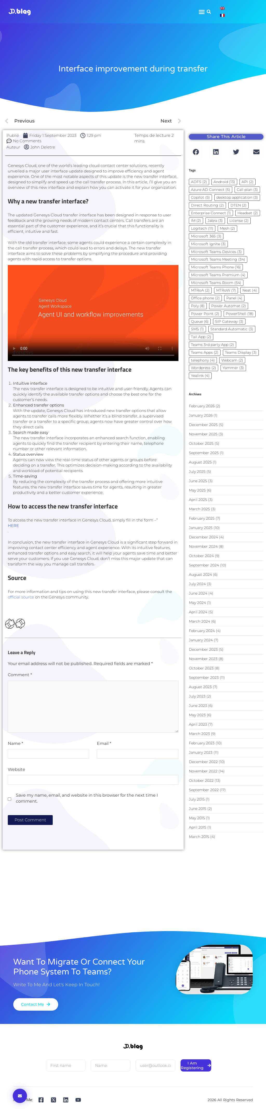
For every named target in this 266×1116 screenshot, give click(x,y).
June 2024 (198, 593)
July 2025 (197, 471)
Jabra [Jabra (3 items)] (215, 220)
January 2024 (201, 640)
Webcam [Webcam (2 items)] (232, 360)
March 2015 (199, 836)
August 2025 (200, 462)
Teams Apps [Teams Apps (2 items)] (204, 352)
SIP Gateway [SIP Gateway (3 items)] (229, 321)
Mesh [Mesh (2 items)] (227, 228)
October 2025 (201, 443)
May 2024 (197, 602)
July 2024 (197, 584)
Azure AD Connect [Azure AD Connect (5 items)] (210, 189)
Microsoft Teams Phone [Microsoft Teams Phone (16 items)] (216, 267)
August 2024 (200, 574)
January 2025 (200, 527)
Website (16, 769)
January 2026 (200, 415)
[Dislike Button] (20, 623)
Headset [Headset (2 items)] (247, 213)
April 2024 (198, 612)
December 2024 (203, 537)
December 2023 (203, 649)
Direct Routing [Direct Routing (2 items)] (207, 205)
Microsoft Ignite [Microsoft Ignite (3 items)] (208, 244)
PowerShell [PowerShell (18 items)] (240, 313)
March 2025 (199, 509)
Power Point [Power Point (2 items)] (205, 313)
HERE (13, 525)
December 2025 (203, 424)
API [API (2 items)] (248, 181)
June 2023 (198, 705)
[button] (209, 12)
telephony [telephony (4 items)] (203, 360)
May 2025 (197, 490)
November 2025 (203, 434)
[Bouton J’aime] (10, 623)
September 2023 (204, 677)
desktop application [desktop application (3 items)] (237, 197)
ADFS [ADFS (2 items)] (199, 181)
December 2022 (203, 761)
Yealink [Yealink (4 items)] (200, 375)
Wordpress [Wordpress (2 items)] (203, 367)
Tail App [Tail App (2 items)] (201, 336)
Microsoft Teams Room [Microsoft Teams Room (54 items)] (216, 282)
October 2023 (201, 668)
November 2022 (203, 771)
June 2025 (198, 481)
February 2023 (202, 743)
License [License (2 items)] (239, 220)
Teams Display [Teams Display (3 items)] (241, 352)
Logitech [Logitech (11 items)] (202, 228)
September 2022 (204, 790)
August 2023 (200, 687)
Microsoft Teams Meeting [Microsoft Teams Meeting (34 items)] (218, 259)
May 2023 (197, 715)
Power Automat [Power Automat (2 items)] (228, 306)
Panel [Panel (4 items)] (234, 298)
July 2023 (197, 696)
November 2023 (203, 658)
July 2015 (197, 799)
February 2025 (202, 518)
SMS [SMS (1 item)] (197, 329)
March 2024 (199, 621)
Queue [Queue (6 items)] (200, 321)
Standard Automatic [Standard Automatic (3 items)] (231, 329)
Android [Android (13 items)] (224, 181)
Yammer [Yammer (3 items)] (233, 367)
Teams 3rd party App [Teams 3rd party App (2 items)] (212, 344)
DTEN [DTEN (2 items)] (238, 205)
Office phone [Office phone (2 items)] (205, 298)
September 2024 (204, 565)
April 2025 (198, 499)
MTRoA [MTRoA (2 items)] (200, 290)
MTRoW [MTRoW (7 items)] (226, 290)
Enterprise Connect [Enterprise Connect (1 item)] (211, 213)
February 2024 (202, 630)
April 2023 (198, 724)
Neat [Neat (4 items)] (249, 290)
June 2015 (197, 808)
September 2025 (204, 452)
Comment (20, 674)
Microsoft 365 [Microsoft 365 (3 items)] (206, 236)
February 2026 (202, 406)
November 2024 (203, 546)
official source (21, 597)
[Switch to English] (222, 8)
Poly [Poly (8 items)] (198, 306)
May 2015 (197, 818)
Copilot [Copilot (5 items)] (200, 197)
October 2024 (201, 555)
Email (104, 743)
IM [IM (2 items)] (196, 220)
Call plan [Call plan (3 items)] (247, 189)
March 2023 (199, 733)
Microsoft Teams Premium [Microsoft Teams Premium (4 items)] (218, 275)
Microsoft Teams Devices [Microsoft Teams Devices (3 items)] (216, 251)
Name (15, 743)
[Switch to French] (222, 15)
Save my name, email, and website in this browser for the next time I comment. (87, 798)
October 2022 (201, 780)
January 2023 (200, 752)
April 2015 (197, 827)
